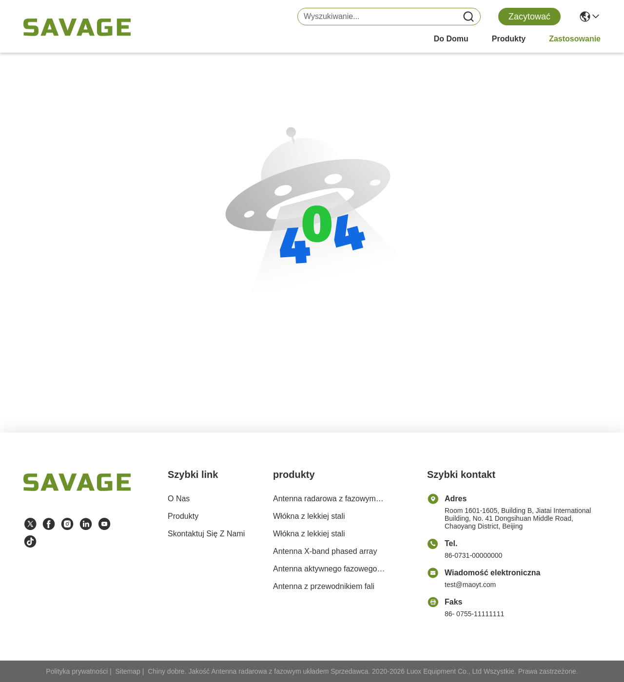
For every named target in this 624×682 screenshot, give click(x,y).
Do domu (451, 39)
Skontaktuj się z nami (206, 534)
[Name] (468, 17)
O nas (179, 498)
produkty (509, 39)
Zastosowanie (575, 39)
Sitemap (128, 671)
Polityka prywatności (77, 671)
